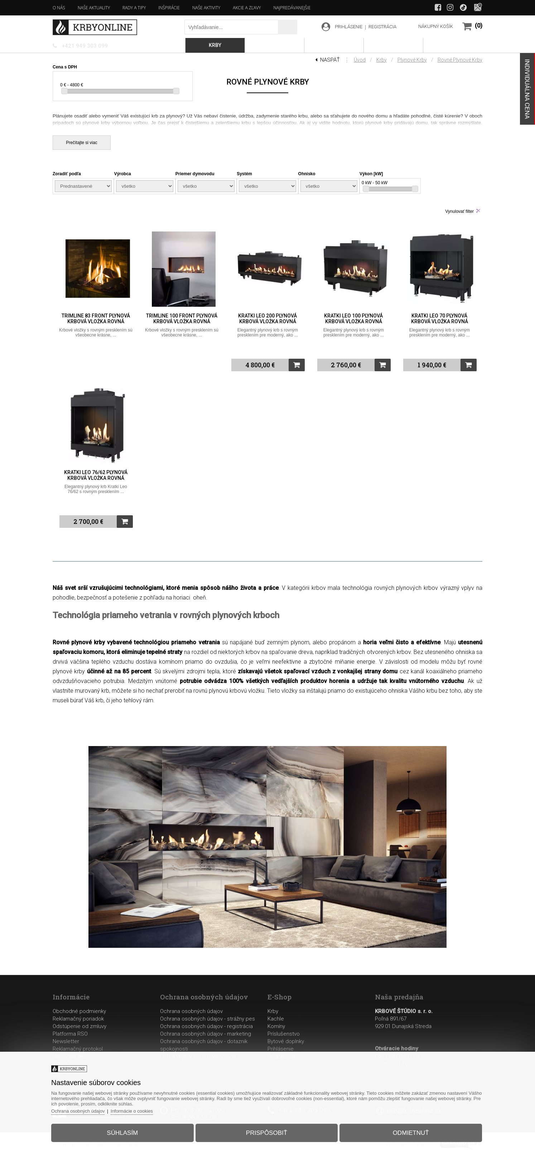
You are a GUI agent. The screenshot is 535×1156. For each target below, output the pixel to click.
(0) (478, 26)
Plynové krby (412, 60)
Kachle (276, 1019)
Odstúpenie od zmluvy (79, 1026)
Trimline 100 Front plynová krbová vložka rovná (181, 318)
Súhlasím (124, 1132)
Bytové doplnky (286, 1041)
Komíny (276, 1026)
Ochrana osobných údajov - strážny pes (207, 1019)
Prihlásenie (281, 1049)
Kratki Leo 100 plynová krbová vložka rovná (353, 318)
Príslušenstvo (284, 1034)
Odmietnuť (409, 1132)
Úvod (360, 60)
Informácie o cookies (135, 1110)
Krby (381, 60)
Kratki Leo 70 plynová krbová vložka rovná (439, 318)
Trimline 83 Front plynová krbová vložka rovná (96, 318)
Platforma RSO (70, 1034)
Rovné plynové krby (460, 60)
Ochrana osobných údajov (191, 1011)
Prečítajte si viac (81, 142)
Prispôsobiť (266, 1132)
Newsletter (66, 1041)
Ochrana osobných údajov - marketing (205, 1034)
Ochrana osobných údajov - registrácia (206, 1026)
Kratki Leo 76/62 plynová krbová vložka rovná (95, 475)
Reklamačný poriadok (78, 1019)
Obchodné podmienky (79, 1011)
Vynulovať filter (459, 211)
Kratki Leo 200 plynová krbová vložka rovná (267, 318)
